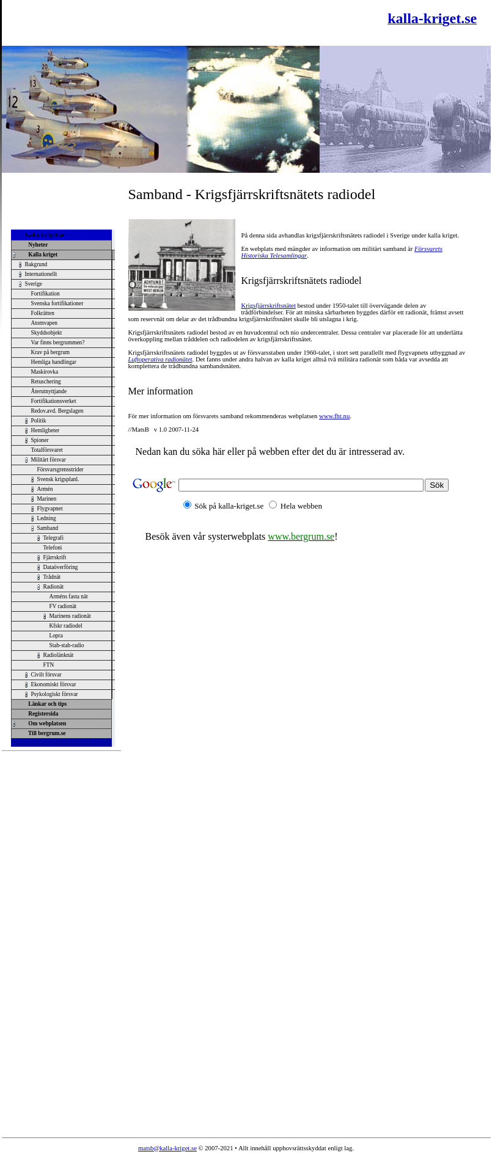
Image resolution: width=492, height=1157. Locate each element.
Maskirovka (45, 372)
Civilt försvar (46, 675)
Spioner (40, 440)
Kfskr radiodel (66, 626)
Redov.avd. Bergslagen (57, 411)
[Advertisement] (151, 22)
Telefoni (52, 548)
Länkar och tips (46, 704)
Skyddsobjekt (46, 333)
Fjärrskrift (55, 557)
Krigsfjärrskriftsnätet (268, 305)
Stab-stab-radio (67, 645)
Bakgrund (36, 264)
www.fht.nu (334, 416)
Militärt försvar (48, 460)
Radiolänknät (58, 655)
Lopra (56, 636)
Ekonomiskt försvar (53, 684)
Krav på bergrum (50, 352)
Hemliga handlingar (53, 362)
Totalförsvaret (47, 450)
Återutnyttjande (49, 391)
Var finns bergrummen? (58, 342)
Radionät (53, 587)
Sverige (34, 284)
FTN (48, 665)
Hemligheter (45, 430)
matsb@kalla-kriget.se (167, 1148)
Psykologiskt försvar (54, 694)
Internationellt (41, 274)
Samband (48, 528)
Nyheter (37, 245)
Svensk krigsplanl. (58, 479)
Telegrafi (53, 538)
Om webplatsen (46, 723)
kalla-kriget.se (45, 234)
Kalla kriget (42, 255)
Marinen (47, 499)
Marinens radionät (70, 616)
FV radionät (63, 606)
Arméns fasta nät (69, 596)
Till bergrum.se (46, 733)
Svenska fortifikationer (57, 303)
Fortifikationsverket (53, 401)
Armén (45, 489)
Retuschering (46, 382)
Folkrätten (42, 313)
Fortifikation (45, 294)
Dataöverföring (60, 567)
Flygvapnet (50, 509)
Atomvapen (44, 323)
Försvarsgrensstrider (60, 469)
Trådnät (52, 577)
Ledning (46, 518)
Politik (38, 421)
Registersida (42, 714)
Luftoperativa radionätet (160, 359)
